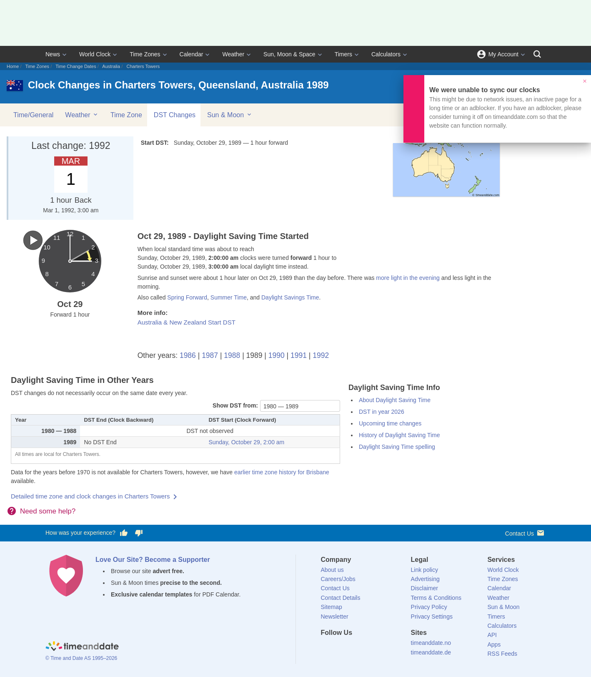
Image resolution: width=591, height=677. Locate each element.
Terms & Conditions (436, 597)
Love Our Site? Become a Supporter (152, 559)
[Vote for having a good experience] (123, 533)
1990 (276, 355)
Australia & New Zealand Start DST (186, 322)
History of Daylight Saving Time (399, 435)
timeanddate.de (431, 652)
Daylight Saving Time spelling (397, 446)
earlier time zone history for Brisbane (281, 472)
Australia (111, 66)
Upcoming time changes (390, 423)
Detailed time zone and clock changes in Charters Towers (90, 496)
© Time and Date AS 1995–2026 (81, 658)
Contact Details (341, 597)
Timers (343, 54)
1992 (321, 355)
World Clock (94, 54)
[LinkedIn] (355, 647)
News (52, 54)
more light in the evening (408, 277)
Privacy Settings (432, 616)
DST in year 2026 (381, 411)
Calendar (191, 54)
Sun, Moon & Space (289, 54)
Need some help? (47, 511)
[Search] (537, 54)
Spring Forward (187, 297)
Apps (494, 644)
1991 (298, 355)
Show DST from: (235, 405)
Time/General (33, 114)
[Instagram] (369, 647)
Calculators (386, 54)
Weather (233, 54)
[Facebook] (327, 647)
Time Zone (126, 114)
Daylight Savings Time (290, 297)
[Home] (82, 647)
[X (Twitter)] (341, 647)
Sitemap (331, 607)
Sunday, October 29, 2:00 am (246, 442)
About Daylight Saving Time (395, 400)
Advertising (425, 579)
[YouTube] (383, 647)
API (492, 635)
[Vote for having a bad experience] (138, 533)
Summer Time (228, 297)
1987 (210, 355)
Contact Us (525, 533)
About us (332, 569)
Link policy (424, 569)
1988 (232, 355)
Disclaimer (424, 588)
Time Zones (145, 54)
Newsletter (334, 616)
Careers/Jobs (338, 579)
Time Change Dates (75, 66)
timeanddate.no (431, 642)
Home (13, 66)
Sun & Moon (230, 114)
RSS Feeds (502, 653)
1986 (188, 355)
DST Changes (174, 114)
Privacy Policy (429, 607)
